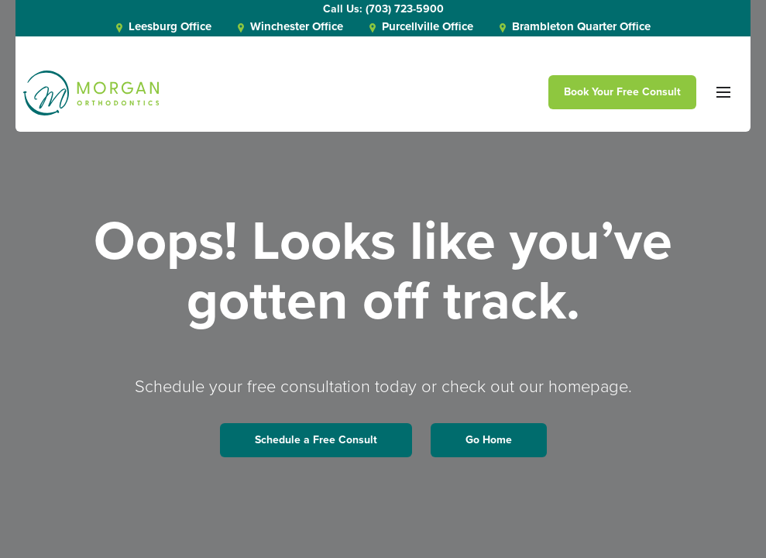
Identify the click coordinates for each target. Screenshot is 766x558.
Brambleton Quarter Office (575, 26)
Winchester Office (290, 26)
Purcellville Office (421, 26)
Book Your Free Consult (622, 92)
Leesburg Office (163, 26)
